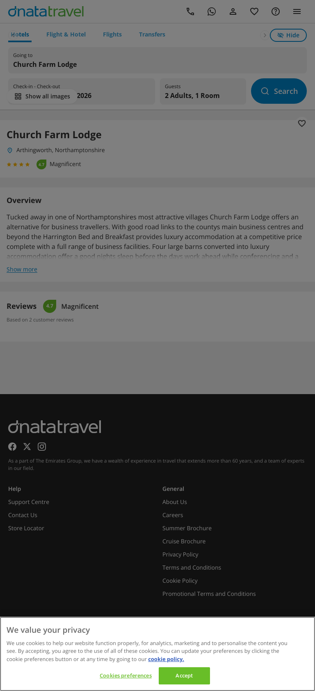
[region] (157, 654)
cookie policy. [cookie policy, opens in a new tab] (166, 659)
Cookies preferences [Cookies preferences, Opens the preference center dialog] (125, 675)
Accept (184, 675)
